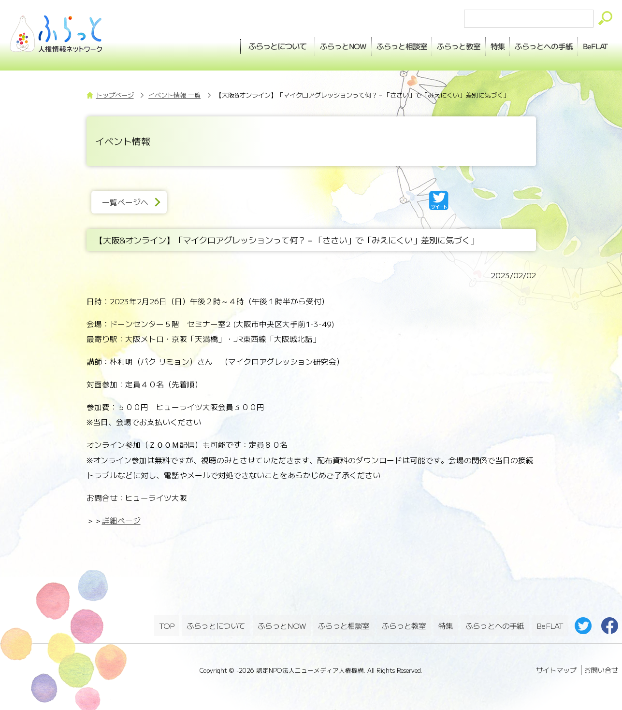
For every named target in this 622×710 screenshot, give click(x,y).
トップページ (115, 94)
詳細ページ (121, 520)
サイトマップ (556, 666)
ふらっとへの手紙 (494, 623)
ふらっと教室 (405, 623)
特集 (479, 44)
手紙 (532, 44)
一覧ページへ (129, 202)
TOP (167, 623)
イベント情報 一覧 (174, 94)
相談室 (370, 44)
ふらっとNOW (282, 623)
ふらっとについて (236, 44)
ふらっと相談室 (345, 623)
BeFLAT (591, 44)
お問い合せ (601, 666)
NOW (305, 44)
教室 (434, 44)
